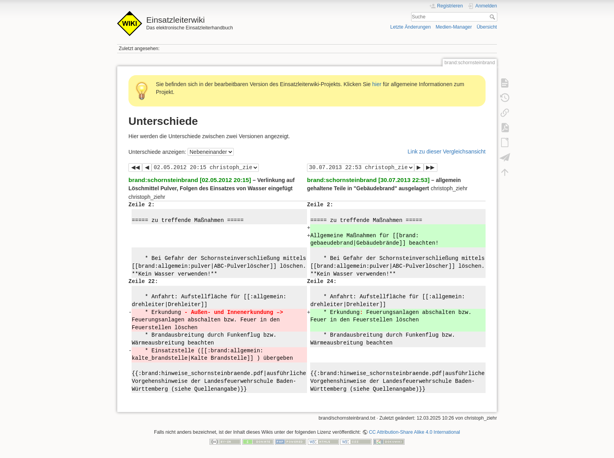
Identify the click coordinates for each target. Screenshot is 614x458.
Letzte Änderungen (410, 27)
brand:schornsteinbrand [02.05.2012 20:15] (189, 180)
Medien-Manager (453, 27)
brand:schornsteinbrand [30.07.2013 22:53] (368, 180)
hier (376, 84)
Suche (493, 17)
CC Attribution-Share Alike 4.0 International (414, 432)
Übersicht (487, 27)
